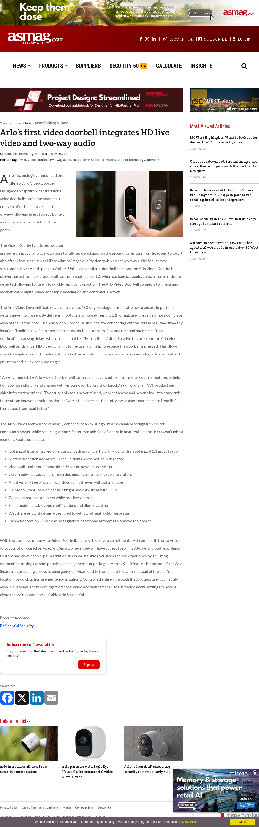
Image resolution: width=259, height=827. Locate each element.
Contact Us (104, 807)
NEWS (21, 66)
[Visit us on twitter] (147, 39)
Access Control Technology (125, 160)
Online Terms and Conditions (40, 807)
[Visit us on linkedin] (154, 38)
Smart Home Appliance (89, 160)
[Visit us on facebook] (141, 38)
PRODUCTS (53, 66)
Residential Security (17, 625)
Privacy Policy (8, 807)
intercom (152, 160)
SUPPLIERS (88, 66)
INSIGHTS (201, 66)
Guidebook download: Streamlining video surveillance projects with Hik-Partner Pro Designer (224, 166)
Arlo (23, 160)
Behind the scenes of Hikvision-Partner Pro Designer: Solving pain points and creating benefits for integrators (222, 195)
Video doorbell (38, 160)
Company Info (84, 807)
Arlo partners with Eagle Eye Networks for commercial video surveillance (87, 771)
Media (67, 807)
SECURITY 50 (124, 66)
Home (18, 123)
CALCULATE (169, 66)
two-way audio (60, 160)
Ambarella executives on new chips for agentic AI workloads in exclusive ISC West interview (224, 247)
